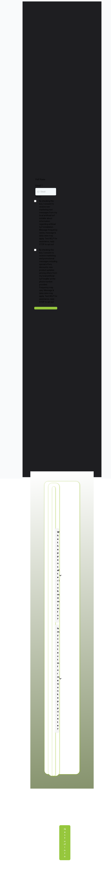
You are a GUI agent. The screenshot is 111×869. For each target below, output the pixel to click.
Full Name (40, 179)
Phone (38, 196)
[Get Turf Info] (65, 842)
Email (39, 185)
